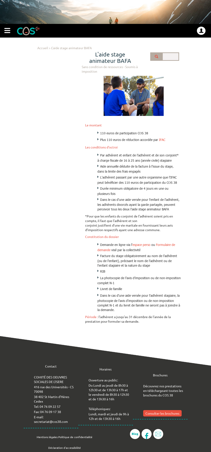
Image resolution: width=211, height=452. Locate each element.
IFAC (162, 140)
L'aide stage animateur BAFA (71, 48)
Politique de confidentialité (75, 437)
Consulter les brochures (162, 413)
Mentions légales (47, 437)
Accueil (42, 48)
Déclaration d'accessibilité (64, 447)
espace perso (141, 245)
